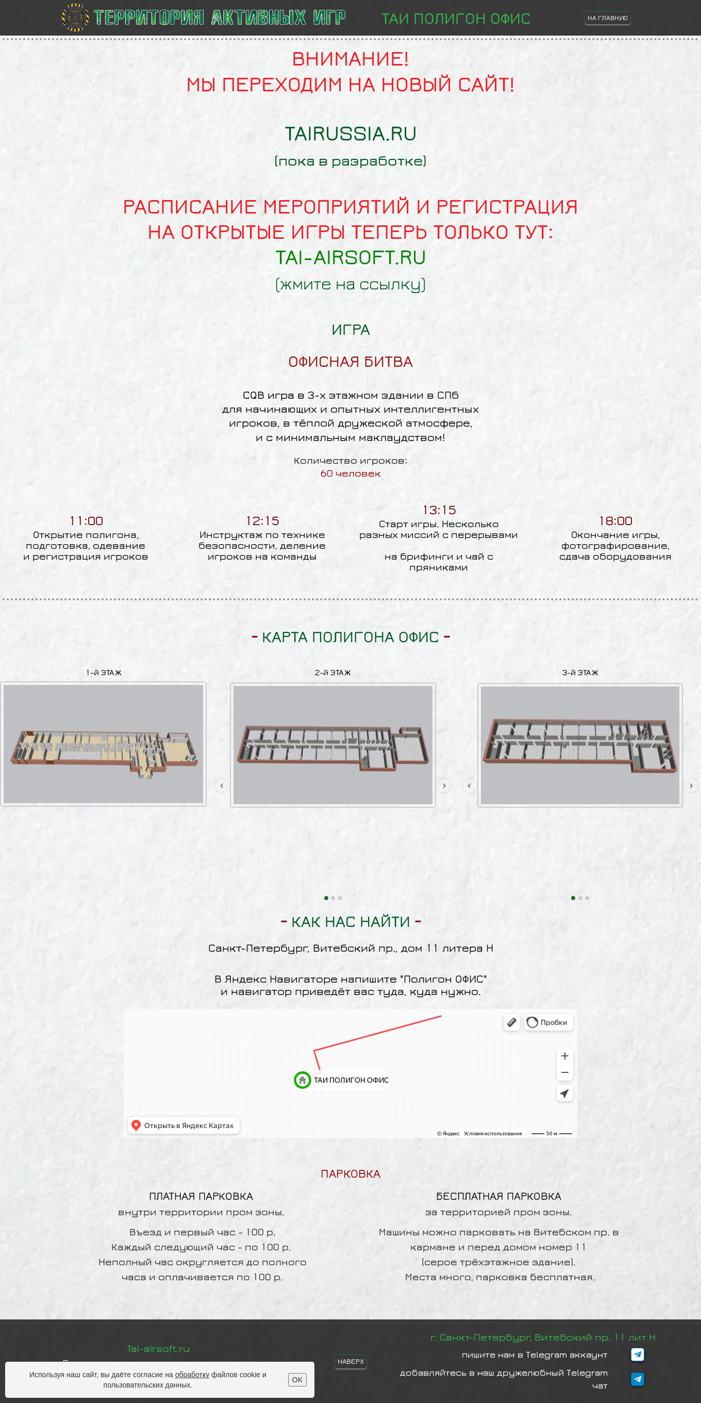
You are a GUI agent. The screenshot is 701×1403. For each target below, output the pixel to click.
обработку (192, 1375)
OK (297, 1380)
